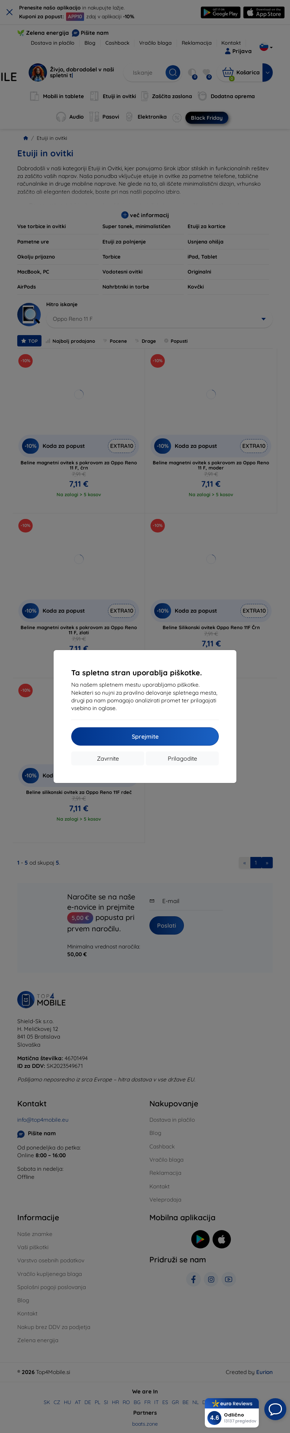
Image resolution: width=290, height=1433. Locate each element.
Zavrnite (108, 758)
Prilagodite (182, 758)
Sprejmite (145, 736)
